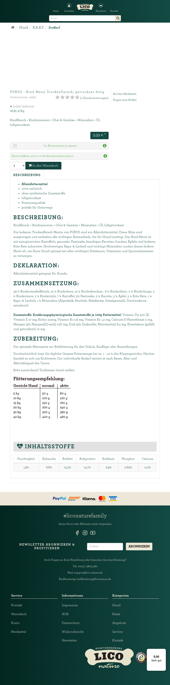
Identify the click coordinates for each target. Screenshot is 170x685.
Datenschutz (70, 623)
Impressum (70, 605)
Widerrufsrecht (73, 631)
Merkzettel (18, 631)
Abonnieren (139, 546)
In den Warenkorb (43, 165)
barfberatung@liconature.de (94, 579)
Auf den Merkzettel (124, 94)
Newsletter (69, 640)
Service (117, 631)
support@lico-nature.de (88, 572)
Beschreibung (27, 175)
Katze (116, 614)
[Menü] (163, 651)
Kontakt (16, 605)
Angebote (119, 623)
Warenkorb (19, 614)
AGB (65, 614)
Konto (15, 623)
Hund (116, 605)
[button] (101, 7)
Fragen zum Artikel (125, 100)
